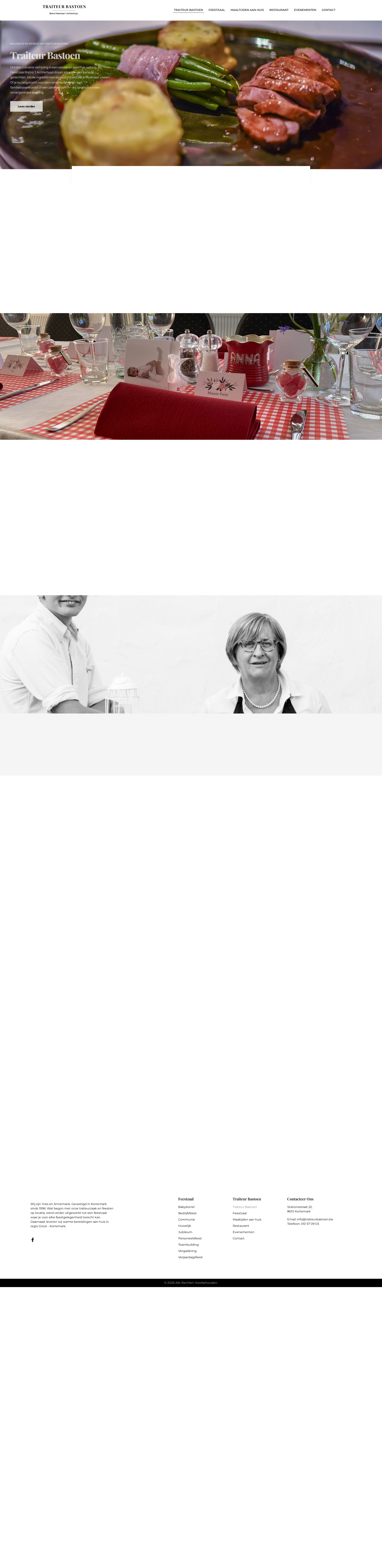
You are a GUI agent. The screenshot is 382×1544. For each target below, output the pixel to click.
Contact (239, 1238)
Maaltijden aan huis (247, 1219)
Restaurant (241, 1226)
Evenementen (243, 1232)
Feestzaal (240, 1213)
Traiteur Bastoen (245, 1207)
